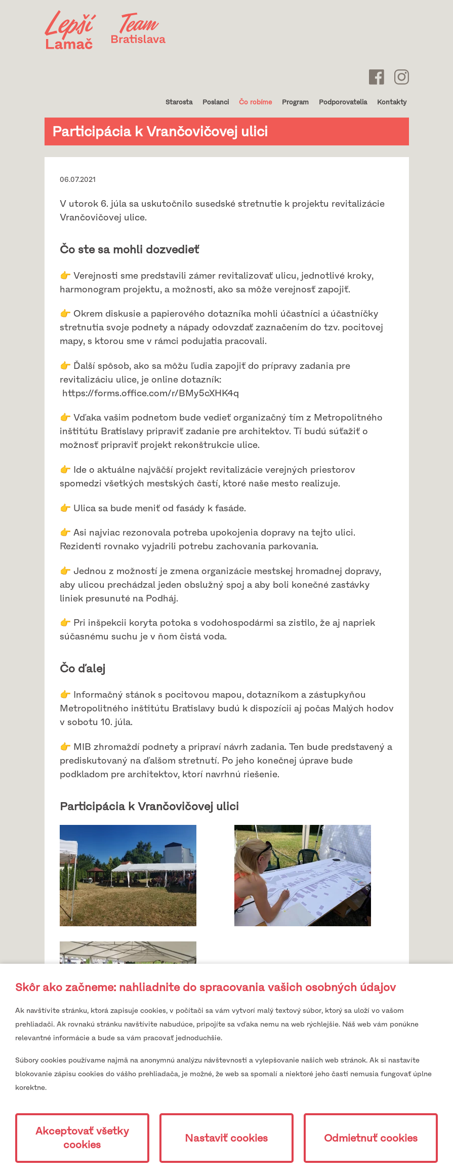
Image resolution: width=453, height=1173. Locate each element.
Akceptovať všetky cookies (82, 1138)
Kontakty (391, 102)
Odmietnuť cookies (371, 1138)
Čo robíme (255, 102)
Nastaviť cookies (226, 1138)
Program (295, 102)
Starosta (179, 102)
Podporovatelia (343, 102)
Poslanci (215, 102)
